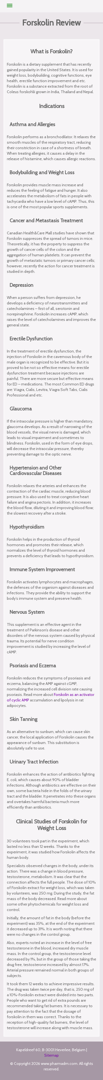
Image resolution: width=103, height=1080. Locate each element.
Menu (9, 5)
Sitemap (51, 1055)
